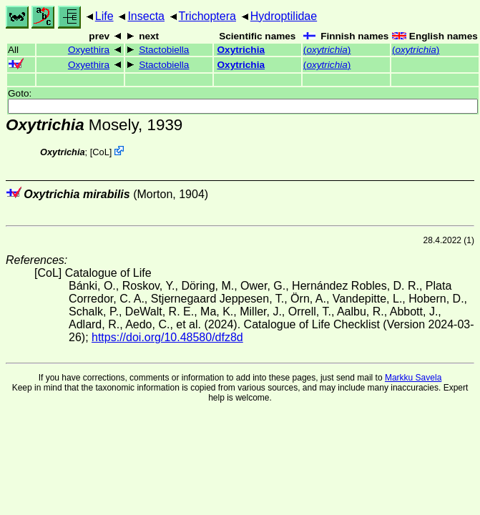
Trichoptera (207, 16)
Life (104, 16)
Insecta (146, 16)
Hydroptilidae (283, 16)
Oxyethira (88, 49)
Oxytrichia (241, 49)
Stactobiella (164, 49)
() (327, 49)
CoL (100, 152)
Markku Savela (413, 378)
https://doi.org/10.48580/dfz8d (167, 337)
